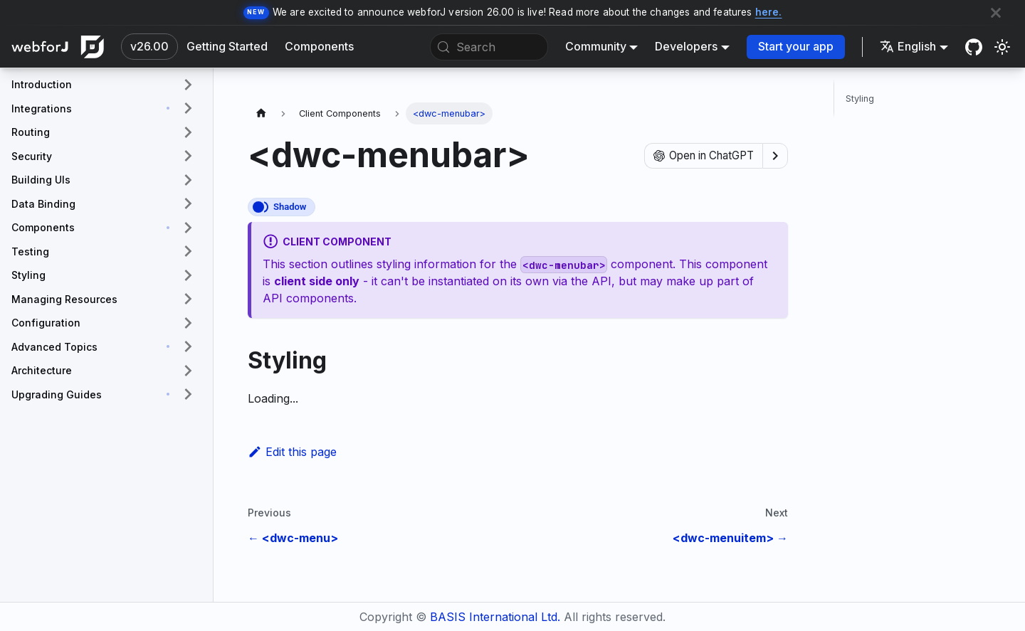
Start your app (796, 46)
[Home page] (261, 113)
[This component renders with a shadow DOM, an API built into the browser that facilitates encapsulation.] (281, 207)
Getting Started (227, 46)
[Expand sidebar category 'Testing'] (188, 252)
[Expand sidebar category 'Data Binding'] (188, 204)
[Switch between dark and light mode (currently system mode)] (1002, 47)
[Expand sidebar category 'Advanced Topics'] (188, 347)
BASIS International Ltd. (495, 617)
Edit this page (292, 452)
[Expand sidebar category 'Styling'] (188, 275)
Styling (860, 98)
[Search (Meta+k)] (489, 46)
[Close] (996, 12)
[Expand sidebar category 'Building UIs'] (188, 180)
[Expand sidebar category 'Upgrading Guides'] (188, 394)
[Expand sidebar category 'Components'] (188, 227)
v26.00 (149, 46)
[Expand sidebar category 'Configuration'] (188, 323)
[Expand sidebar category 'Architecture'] (188, 370)
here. (768, 12)
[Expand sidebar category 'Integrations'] (188, 109)
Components (319, 46)
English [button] (908, 46)
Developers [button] (686, 46)
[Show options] (775, 156)
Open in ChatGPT (703, 155)
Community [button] (595, 46)
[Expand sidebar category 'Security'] (188, 156)
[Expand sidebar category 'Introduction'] (188, 84)
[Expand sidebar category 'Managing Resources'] (188, 299)
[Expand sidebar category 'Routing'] (188, 132)
